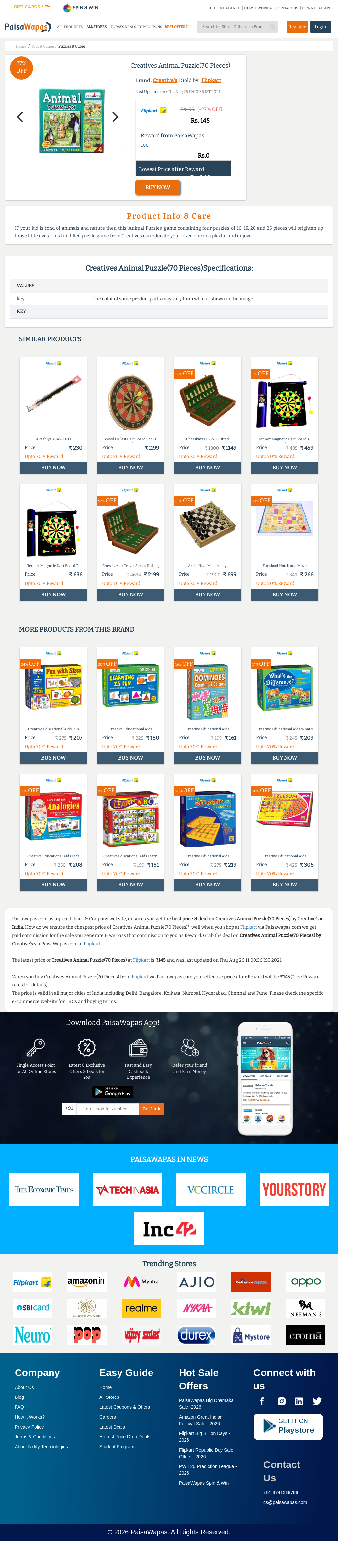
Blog (19, 1397)
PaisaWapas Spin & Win (204, 1483)
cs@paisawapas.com (285, 1502)
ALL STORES (96, 27)
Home (105, 1387)
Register (297, 27)
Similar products (50, 339)
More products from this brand (76, 629)
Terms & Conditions (35, 1436)
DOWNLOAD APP (316, 8)
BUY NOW (157, 187)
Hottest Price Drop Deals (124, 1436)
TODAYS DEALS (123, 27)
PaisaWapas (149, 1532)
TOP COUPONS (150, 27)
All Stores (109, 1397)
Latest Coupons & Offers (124, 1407)
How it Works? (30, 1417)
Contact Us (281, 1471)
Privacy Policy (29, 1426)
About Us (24, 1387)
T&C (144, 145)
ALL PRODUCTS (70, 27)
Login (320, 27)
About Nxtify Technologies (41, 1446)
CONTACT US (287, 8)
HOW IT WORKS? (258, 8)
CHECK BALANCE (225, 8)
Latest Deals (112, 1426)
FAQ (19, 1407)
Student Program (116, 1446)
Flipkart (211, 80)
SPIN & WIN (80, 8)
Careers (107, 1417)
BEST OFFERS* (177, 27)
